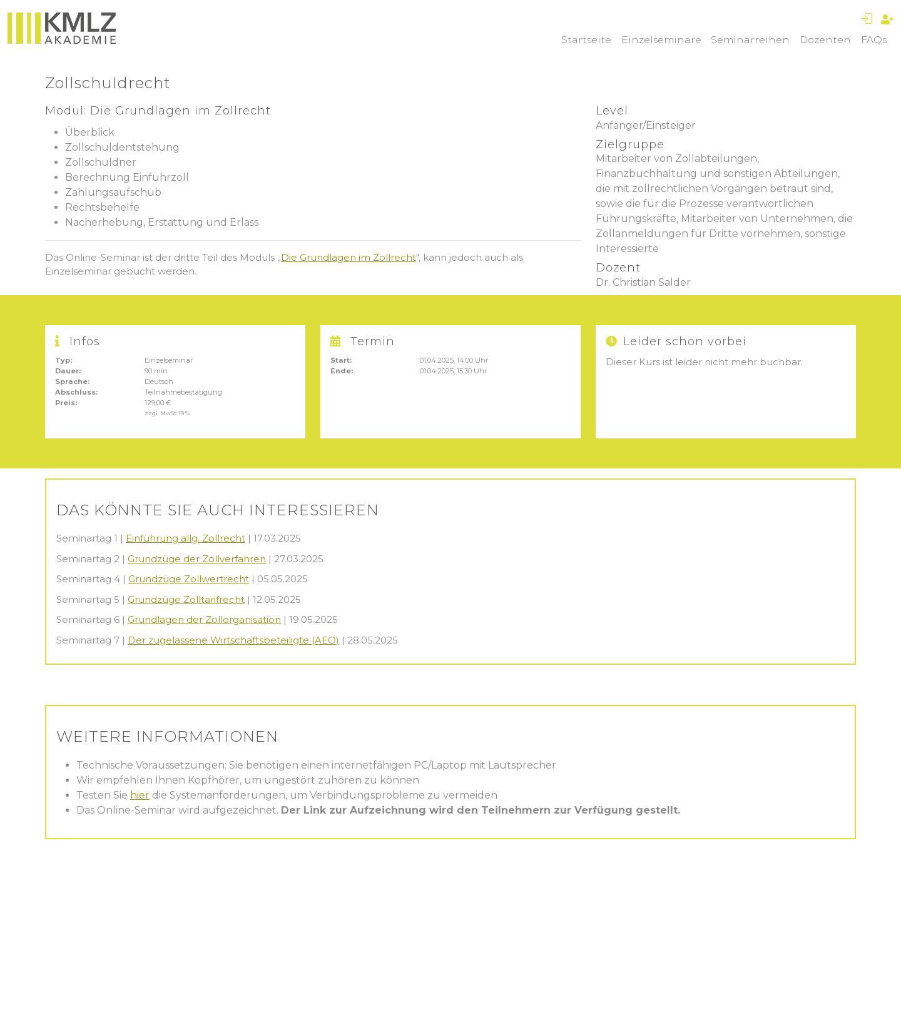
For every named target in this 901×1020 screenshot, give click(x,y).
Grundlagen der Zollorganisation (204, 619)
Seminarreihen (750, 40)
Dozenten (825, 40)
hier (140, 795)
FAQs (874, 40)
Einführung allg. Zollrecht (185, 538)
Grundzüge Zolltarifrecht (186, 599)
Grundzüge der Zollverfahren (197, 559)
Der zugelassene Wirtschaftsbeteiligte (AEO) (233, 640)
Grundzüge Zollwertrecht (188, 579)
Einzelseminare (661, 40)
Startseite (586, 40)
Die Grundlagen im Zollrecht (348, 257)
